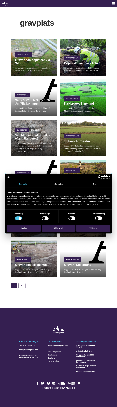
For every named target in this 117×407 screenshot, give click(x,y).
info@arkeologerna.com (28, 350)
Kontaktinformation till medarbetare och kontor (28, 356)
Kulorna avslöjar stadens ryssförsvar (86, 366)
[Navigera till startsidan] (58, 333)
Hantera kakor (53, 361)
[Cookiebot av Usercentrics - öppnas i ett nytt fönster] (99, 177)
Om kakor (52, 358)
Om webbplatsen (54, 352)
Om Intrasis (52, 355)
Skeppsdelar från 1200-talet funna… (85, 355)
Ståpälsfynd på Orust (84, 351)
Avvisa (24, 228)
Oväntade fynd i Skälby (85, 371)
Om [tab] (94, 184)
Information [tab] (58, 184)
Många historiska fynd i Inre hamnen (85, 361)
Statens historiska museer (58, 388)
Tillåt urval (58, 228)
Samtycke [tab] (23, 184)
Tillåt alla (93, 228)
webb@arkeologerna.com (58, 345)
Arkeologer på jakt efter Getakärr (85, 346)
